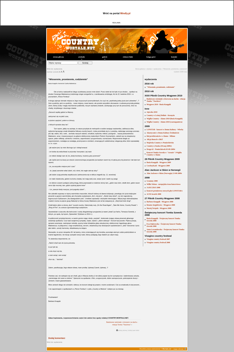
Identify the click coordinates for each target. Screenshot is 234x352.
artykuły (81, 58)
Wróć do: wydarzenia (54, 69)
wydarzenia (157, 69)
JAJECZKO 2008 (153, 187)
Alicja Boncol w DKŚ (155, 139)
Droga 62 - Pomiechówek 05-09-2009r (161, 149)
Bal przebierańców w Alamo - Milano (161, 136)
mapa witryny (178, 349)
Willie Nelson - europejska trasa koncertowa (163, 184)
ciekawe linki (128, 57)
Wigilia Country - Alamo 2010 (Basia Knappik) (165, 119)
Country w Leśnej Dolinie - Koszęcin (161, 115)
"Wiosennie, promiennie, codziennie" (175, 69)
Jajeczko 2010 (152, 112)
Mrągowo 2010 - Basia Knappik (159, 104)
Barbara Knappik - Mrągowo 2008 (160, 202)
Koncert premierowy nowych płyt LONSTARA (165, 191)
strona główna (58, 57)
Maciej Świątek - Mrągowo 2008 (159, 208)
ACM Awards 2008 (154, 194)
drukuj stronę (122, 330)
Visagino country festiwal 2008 (158, 242)
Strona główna (140, 69)
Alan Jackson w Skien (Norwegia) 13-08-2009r (164, 173)
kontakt (174, 58)
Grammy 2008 (152, 181)
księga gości (150, 57)
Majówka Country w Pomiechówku (160, 143)
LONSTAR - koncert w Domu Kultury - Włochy (165, 129)
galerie (104, 58)
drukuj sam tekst (133, 330)
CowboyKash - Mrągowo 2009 (158, 166)
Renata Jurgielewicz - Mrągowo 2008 (161, 205)
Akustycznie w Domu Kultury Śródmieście (163, 133)
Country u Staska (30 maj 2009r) (159, 146)
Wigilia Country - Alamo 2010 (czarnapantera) (164, 122)
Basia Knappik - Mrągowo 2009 (159, 162)
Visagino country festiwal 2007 (158, 239)
